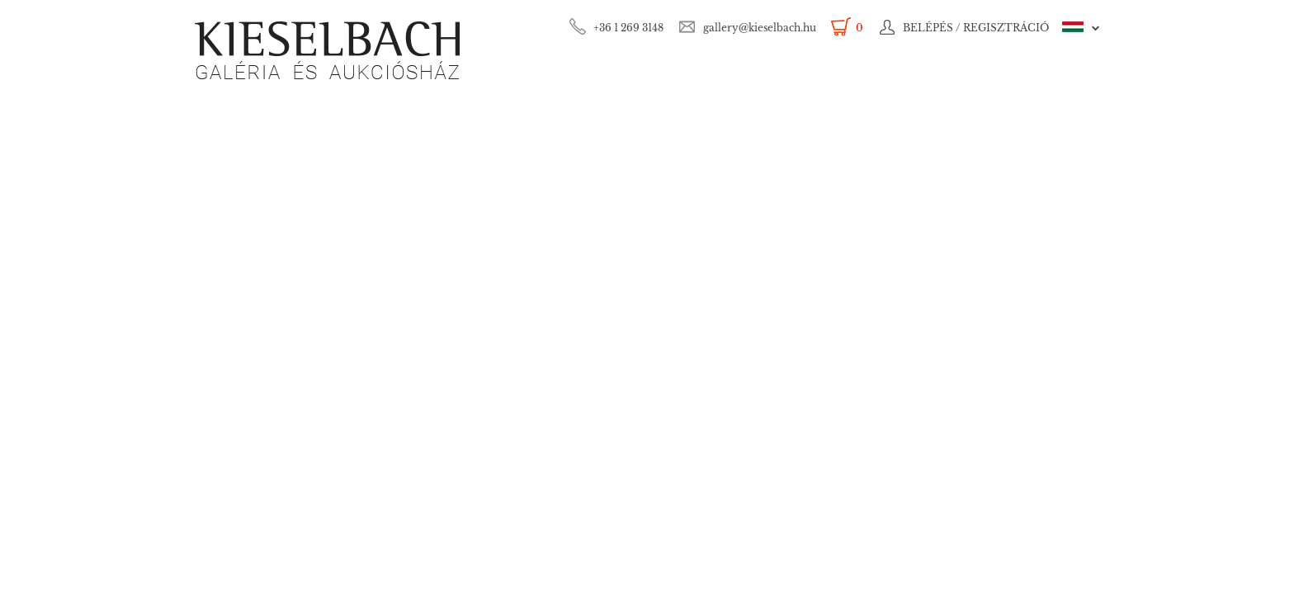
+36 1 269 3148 (628, 27)
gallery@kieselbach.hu (759, 27)
